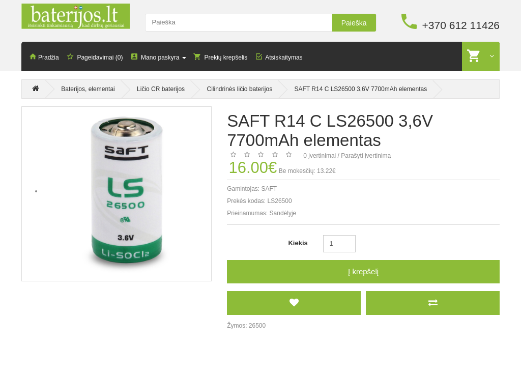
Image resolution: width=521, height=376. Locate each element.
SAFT (269, 188)
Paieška (354, 23)
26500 (257, 325)
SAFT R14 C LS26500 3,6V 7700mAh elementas (361, 89)
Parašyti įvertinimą (366, 155)
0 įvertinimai (319, 155)
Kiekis (297, 243)
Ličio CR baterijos (161, 89)
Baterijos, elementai (87, 89)
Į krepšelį (363, 271)
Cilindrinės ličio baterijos (239, 89)
